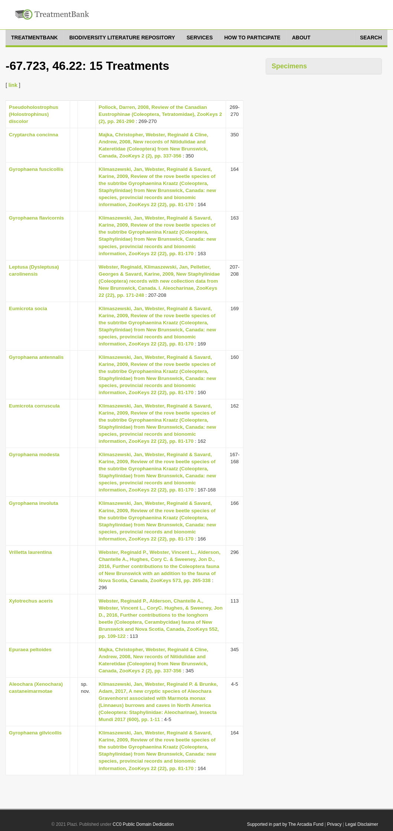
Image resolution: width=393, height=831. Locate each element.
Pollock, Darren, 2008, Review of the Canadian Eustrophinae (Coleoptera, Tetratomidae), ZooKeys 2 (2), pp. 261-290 (160, 114)
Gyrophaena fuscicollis (36, 169)
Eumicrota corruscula (34, 406)
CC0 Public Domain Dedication (143, 824)
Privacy (334, 824)
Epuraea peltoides (30, 649)
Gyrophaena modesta (34, 454)
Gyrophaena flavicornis (36, 218)
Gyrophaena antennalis (36, 357)
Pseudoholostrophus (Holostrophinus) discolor (33, 114)
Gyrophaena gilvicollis (35, 733)
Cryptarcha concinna (33, 134)
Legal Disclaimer (361, 824)
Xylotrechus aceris (31, 601)
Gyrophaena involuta (33, 503)
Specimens (289, 66)
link (13, 85)
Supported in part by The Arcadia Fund (285, 824)
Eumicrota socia (28, 308)
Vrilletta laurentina (30, 552)
